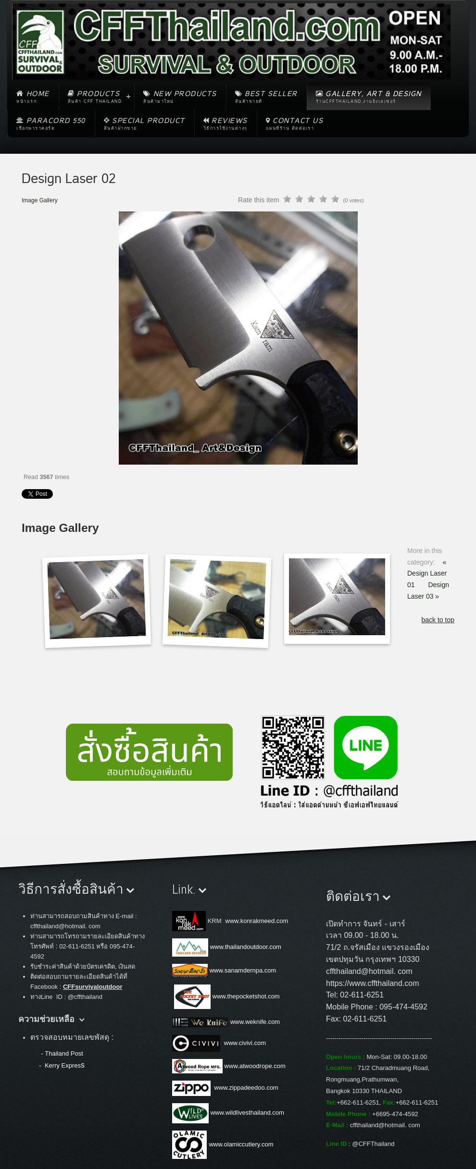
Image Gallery (40, 200)
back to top (438, 620)
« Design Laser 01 (427, 573)
